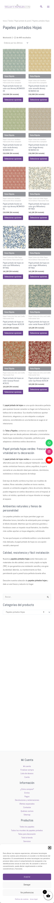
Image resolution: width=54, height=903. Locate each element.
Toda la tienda (27, 837)
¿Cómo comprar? (27, 789)
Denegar (27, 884)
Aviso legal (34, 899)
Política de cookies (22, 899)
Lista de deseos (27, 773)
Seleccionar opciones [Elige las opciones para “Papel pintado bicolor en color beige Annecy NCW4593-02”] (38, 159)
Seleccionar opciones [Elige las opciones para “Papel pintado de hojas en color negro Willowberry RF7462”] (38, 276)
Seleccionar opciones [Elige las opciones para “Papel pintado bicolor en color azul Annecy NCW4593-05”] (12, 100)
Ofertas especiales (27, 804)
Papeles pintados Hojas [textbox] (24, 612)
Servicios (27, 841)
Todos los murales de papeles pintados (27, 830)
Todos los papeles (27, 827)
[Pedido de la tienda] (16, 43)
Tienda (10, 21)
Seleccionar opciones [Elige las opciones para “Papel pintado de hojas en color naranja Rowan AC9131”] (12, 392)
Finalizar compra (27, 770)
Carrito (27, 777)
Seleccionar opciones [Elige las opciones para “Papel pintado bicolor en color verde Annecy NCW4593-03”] (12, 159)
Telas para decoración (27, 834)
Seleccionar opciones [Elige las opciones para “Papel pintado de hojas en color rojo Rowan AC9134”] (38, 389)
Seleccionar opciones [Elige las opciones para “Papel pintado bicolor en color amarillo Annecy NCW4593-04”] (38, 100)
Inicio (5, 21)
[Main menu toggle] (48, 6)
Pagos (27, 796)
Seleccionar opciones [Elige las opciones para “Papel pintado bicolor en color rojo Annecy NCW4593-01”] (12, 217)
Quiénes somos (27, 811)
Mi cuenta (27, 766)
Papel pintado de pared (23, 21)
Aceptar (27, 876)
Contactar (27, 807)
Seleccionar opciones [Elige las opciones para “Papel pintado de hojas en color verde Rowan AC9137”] (38, 333)
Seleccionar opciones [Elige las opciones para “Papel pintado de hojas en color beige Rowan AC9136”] (12, 333)
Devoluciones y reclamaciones (27, 800)
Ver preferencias (27, 892)
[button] (49, 847)
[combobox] (27, 612)
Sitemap (27, 814)
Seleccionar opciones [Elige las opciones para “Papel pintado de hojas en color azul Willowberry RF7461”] (12, 276)
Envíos (27, 793)
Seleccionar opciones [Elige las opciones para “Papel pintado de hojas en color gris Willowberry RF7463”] (38, 217)
